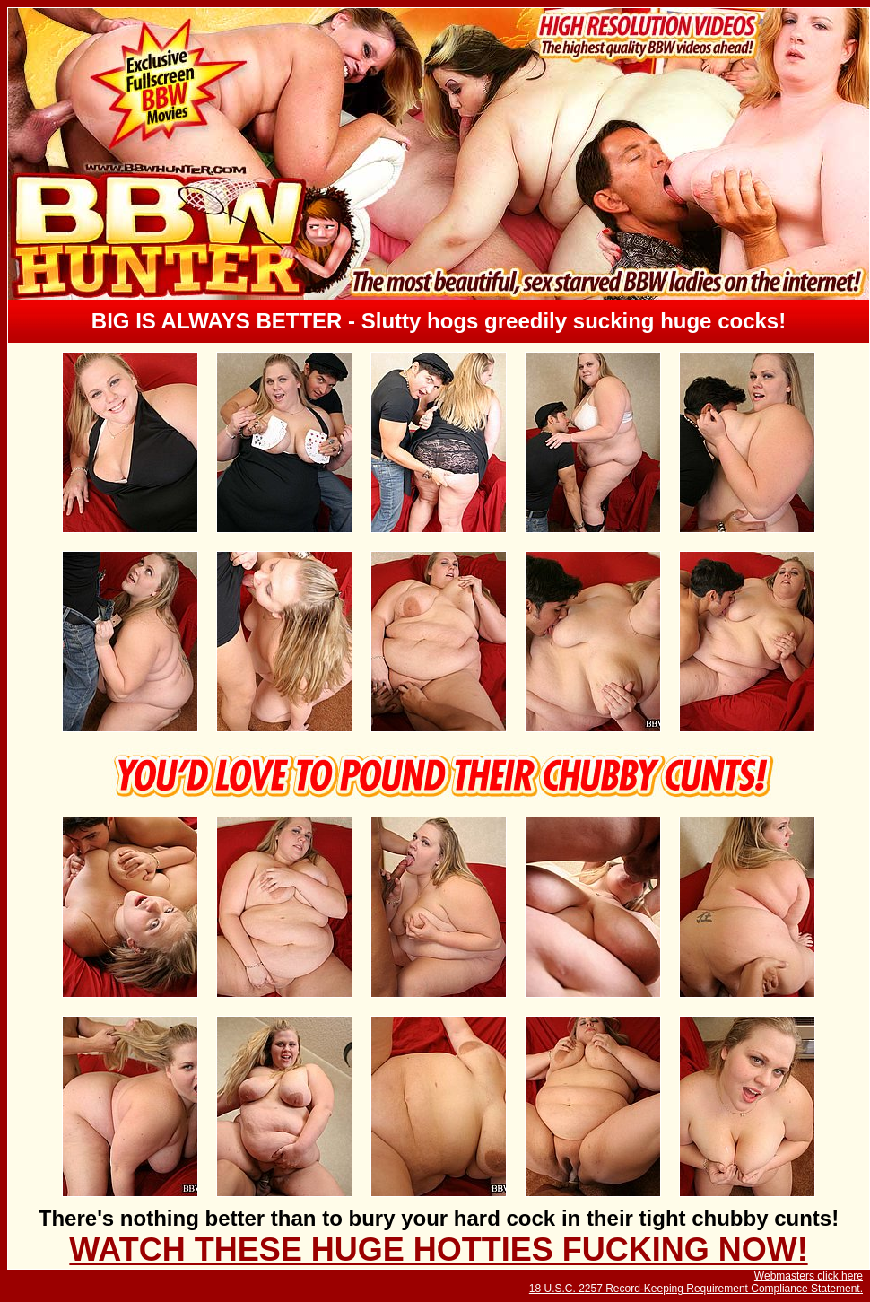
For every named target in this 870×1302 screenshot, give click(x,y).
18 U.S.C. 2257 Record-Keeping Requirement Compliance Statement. (696, 1288)
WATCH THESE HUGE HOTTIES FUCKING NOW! (438, 1249)
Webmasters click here (808, 1276)
